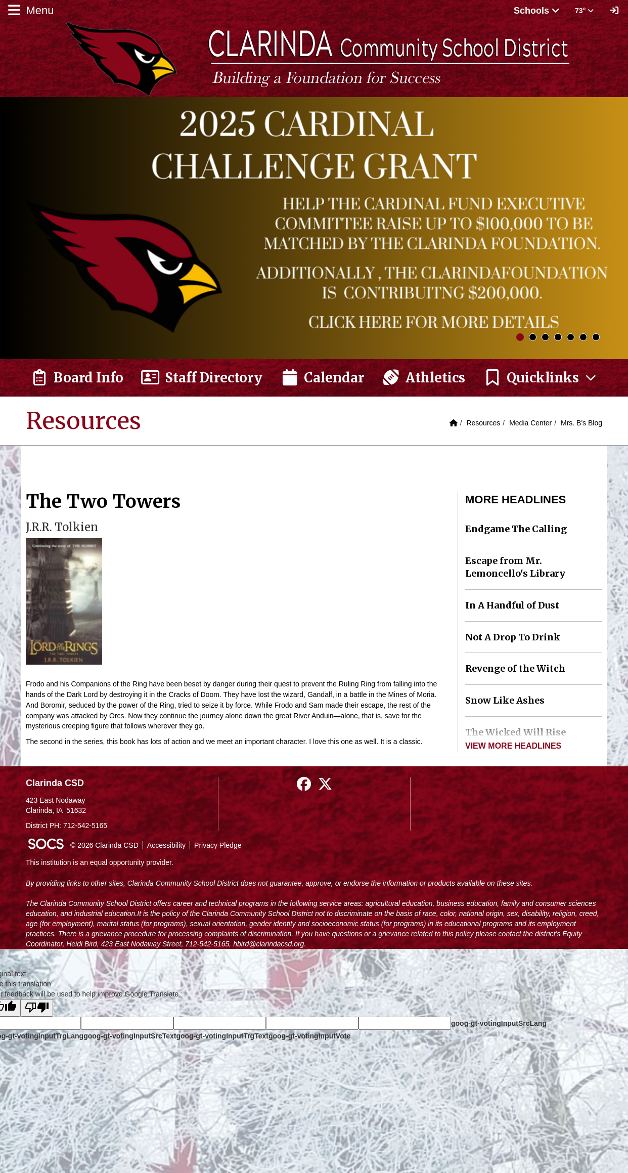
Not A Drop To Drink (512, 637)
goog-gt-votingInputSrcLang (499, 1023)
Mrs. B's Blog (581, 423)
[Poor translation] (37, 1008)
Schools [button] (537, 11)
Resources (483, 423)
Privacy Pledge (217, 845)
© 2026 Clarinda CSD (104, 845)
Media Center (530, 423)
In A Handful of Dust (512, 605)
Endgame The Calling (516, 529)
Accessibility (166, 845)
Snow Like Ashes (505, 700)
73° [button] (584, 11)
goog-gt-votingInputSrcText (129, 1036)
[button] (540, 378)
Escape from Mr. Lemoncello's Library (515, 567)
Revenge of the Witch (515, 668)
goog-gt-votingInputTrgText (222, 1036)
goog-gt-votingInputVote (309, 1036)
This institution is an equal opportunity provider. (99, 862)
